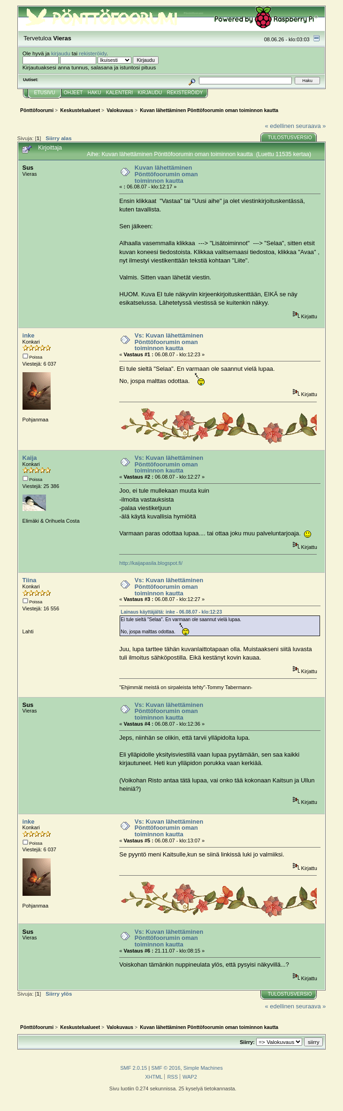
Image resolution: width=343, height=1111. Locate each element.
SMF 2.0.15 (133, 1068)
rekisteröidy (93, 53)
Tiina (30, 580)
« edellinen (279, 125)
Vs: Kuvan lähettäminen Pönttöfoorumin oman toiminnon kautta (169, 342)
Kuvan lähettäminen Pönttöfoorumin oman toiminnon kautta (166, 174)
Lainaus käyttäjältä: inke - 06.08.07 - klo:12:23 (171, 612)
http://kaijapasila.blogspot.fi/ (151, 563)
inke (29, 335)
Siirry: (247, 1042)
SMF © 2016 (165, 1068)
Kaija (30, 457)
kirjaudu (60, 53)
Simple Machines (203, 1068)
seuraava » (311, 125)
